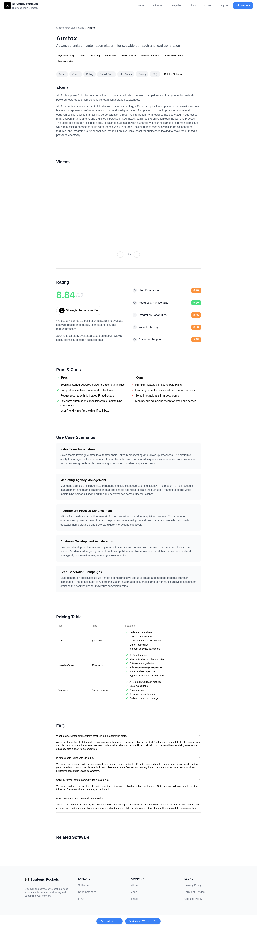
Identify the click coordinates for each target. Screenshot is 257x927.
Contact (208, 5)
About (193, 5)
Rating (89, 74)
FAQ (155, 74)
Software (157, 5)
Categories (176, 5)
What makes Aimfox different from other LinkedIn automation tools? (128, 736)
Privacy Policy (192, 885)
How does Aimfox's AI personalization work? (128, 798)
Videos (75, 74)
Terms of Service (194, 892)
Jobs (134, 892)
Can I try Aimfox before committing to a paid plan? (128, 780)
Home (141, 5)
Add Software (243, 5)
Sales (81, 27)
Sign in (224, 5)
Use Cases (126, 74)
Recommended (87, 892)
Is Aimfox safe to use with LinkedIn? (128, 758)
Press (134, 898)
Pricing (142, 74)
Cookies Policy (193, 898)
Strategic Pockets (65, 27)
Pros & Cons (106, 74)
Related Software (173, 74)
